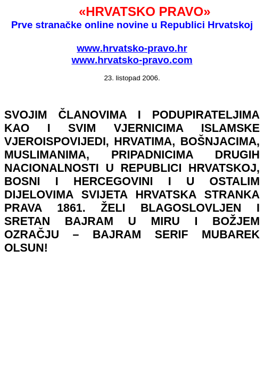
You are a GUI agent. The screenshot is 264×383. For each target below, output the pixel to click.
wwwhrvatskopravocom (131, 59)
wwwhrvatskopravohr (132, 48)
